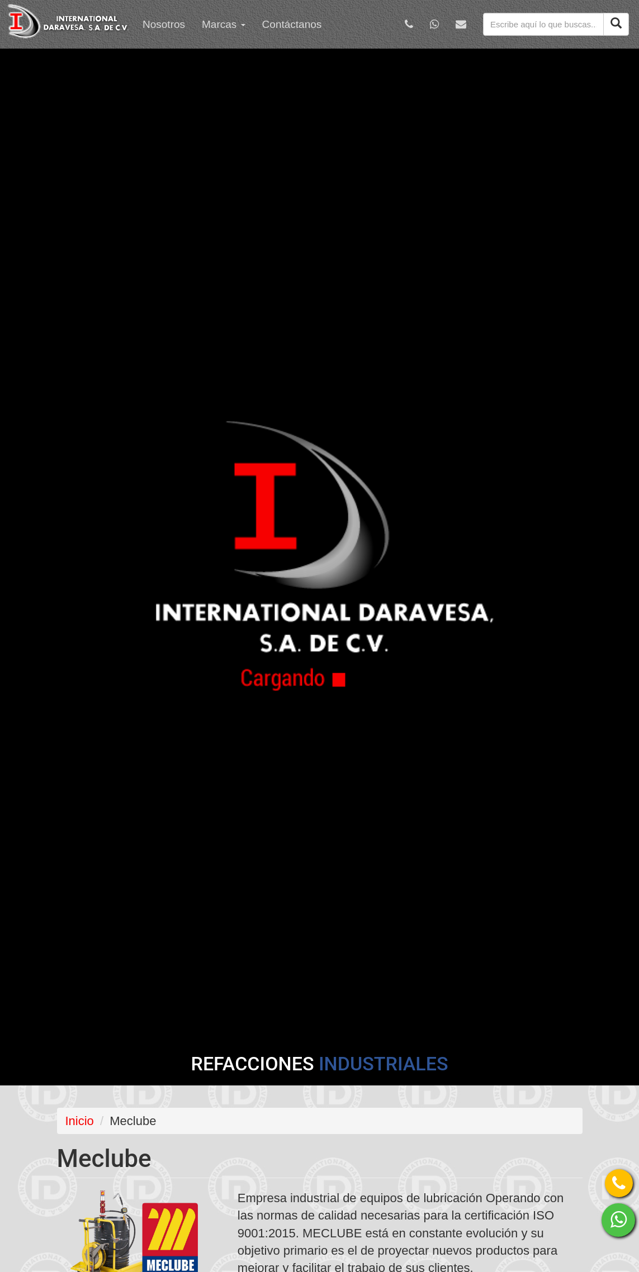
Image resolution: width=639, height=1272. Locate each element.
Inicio (79, 1121)
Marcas (223, 24)
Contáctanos (292, 24)
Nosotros (164, 24)
